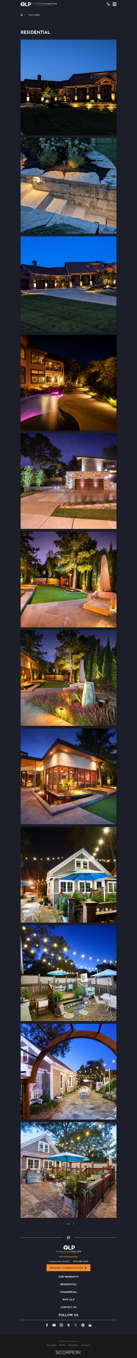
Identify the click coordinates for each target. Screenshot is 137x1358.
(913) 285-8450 (80, 1261)
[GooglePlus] (90, 1325)
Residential (68, 1284)
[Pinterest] (83, 1325)
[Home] (39, 4)
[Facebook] (47, 1325)
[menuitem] (51, 1345)
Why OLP (68, 1300)
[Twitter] (75, 1325)
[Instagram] (61, 1325)
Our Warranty (68, 1277)
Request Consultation (68, 1267)
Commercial (68, 1292)
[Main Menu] (115, 4)
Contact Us (68, 1307)
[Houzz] (68, 1325)
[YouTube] (54, 1325)
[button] (69, 87)
